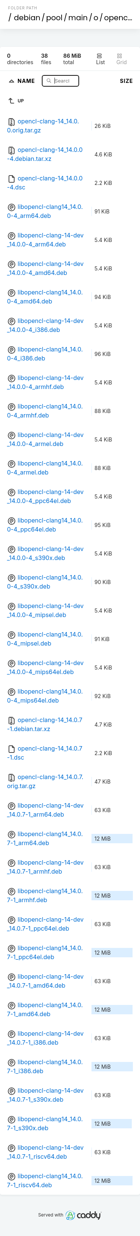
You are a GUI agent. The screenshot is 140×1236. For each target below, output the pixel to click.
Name (27, 80)
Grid (121, 59)
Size (126, 81)
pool (54, 17)
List (100, 59)
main (78, 17)
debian (27, 17)
